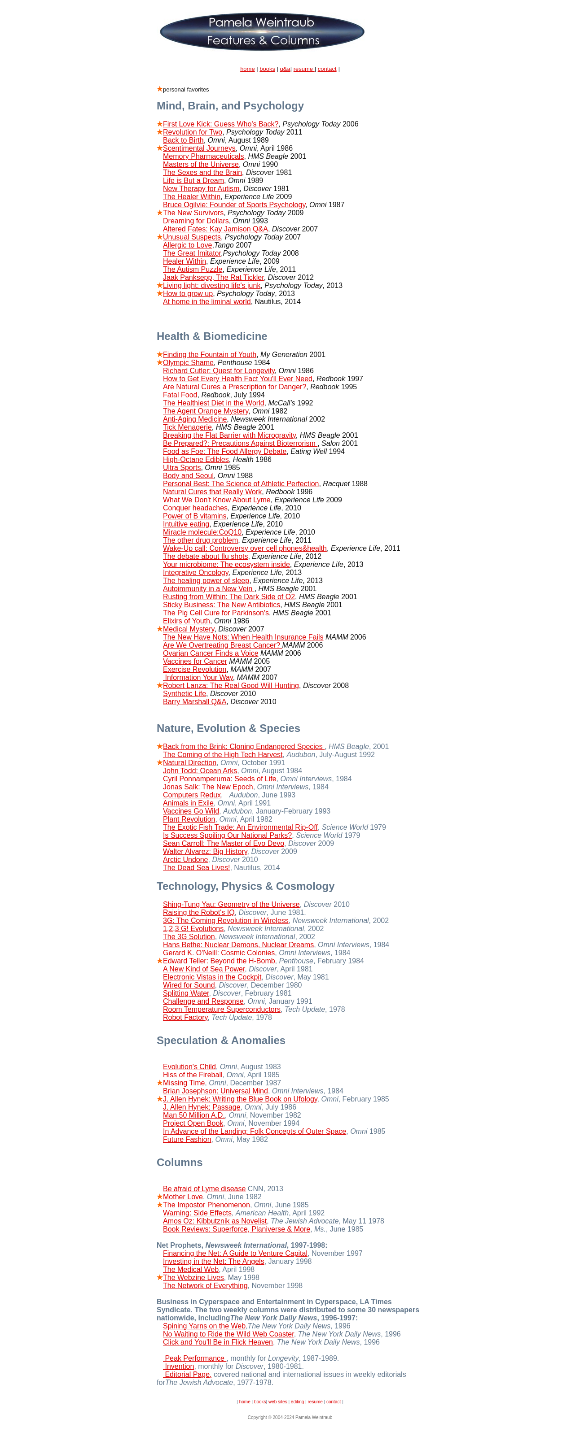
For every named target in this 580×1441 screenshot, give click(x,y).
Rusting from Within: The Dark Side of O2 (229, 597)
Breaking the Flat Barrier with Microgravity (229, 435)
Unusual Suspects (192, 237)
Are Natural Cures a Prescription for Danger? (234, 387)
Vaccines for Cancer (195, 661)
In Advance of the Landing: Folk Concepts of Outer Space (254, 1131)
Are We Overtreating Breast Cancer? (222, 645)
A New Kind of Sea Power (204, 969)
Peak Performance (194, 1358)
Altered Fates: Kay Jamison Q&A (215, 229)
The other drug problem (200, 540)
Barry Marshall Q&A (194, 701)
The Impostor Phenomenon (206, 1205)
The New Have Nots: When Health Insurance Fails (243, 637)
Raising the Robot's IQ (199, 912)
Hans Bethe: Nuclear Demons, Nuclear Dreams (238, 945)
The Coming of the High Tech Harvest (223, 754)
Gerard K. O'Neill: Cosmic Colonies (219, 953)
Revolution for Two (192, 132)
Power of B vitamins (194, 516)
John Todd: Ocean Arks (200, 771)
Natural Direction (189, 762)
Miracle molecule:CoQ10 (202, 532)
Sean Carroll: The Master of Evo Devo (223, 843)
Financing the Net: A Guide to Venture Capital (235, 1253)
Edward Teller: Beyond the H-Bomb (219, 961)
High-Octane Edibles (196, 459)
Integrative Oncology (195, 572)
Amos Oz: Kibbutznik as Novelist (215, 1221)
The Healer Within (191, 196)
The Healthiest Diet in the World (213, 403)
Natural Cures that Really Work (212, 492)
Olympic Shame (188, 362)
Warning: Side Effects (197, 1213)
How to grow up (188, 293)
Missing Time (184, 1083)
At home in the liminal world (207, 301)
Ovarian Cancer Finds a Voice (211, 653)
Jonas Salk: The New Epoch (208, 787)
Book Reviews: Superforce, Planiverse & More (236, 1229)
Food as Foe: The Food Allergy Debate (224, 451)
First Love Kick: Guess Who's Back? (220, 124)
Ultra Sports (182, 467)
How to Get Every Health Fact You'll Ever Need (237, 379)
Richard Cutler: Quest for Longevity (219, 370)
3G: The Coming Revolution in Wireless (226, 920)
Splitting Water (186, 993)
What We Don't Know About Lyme (217, 500)
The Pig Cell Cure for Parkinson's (216, 613)
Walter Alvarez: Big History (205, 851)
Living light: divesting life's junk (211, 285)
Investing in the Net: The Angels (213, 1261)
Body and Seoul (188, 475)
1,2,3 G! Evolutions (193, 928)
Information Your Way (198, 677)
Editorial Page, (187, 1374)
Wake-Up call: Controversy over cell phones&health (245, 548)
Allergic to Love (187, 245)
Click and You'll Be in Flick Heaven (218, 1342)
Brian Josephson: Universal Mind (215, 1091)
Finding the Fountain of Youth (209, 354)
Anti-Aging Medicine (195, 419)
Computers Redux (192, 795)
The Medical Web (191, 1269)
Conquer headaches (195, 508)
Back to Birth (183, 140)
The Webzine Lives (193, 1277)
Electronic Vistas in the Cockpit (212, 977)
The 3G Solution (189, 936)
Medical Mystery (188, 629)
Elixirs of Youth (186, 621)
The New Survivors (193, 213)
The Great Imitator (192, 253)
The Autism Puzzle (193, 269)
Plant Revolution (189, 819)
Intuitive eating (186, 524)
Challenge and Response (203, 1001)
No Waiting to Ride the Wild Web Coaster (228, 1334)
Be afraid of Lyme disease (204, 1189)
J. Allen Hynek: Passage (202, 1107)
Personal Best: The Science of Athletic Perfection (241, 484)
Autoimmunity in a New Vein (209, 588)
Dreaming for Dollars (196, 221)
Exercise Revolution (194, 669)
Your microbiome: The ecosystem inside (226, 564)
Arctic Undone (185, 859)
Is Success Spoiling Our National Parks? (227, 835)
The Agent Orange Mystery (205, 411)
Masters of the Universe (201, 164)
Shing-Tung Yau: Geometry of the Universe (231, 904)
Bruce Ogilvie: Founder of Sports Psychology (234, 205)
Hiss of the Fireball (193, 1075)
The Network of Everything (205, 1285)
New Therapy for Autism (201, 188)
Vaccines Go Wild (191, 811)
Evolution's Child (189, 1067)
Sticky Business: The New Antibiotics (221, 605)
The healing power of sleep (206, 580)
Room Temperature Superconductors (222, 1009)
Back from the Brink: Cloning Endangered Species (244, 746)
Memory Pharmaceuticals (203, 156)
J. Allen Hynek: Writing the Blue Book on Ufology (240, 1099)
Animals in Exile (188, 803)
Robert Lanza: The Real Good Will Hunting (231, 685)
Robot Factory (185, 1017)
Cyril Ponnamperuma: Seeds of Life (220, 779)
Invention (178, 1366)
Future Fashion (187, 1139)
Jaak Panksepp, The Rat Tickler (213, 277)
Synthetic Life (184, 693)
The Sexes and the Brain (202, 172)
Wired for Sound (189, 985)
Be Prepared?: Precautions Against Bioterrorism (240, 443)
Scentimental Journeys (199, 148)
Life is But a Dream (193, 180)
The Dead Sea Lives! (196, 867)
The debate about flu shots (205, 556)
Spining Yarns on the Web (204, 1326)
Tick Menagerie (187, 427)
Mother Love (183, 1197)
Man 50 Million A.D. (194, 1115)
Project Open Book (193, 1123)
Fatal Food (180, 395)
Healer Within (184, 261)
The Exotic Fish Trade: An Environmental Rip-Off (240, 827)
